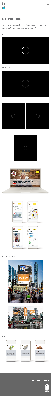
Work (32, 380)
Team (38, 380)
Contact (46, 380)
